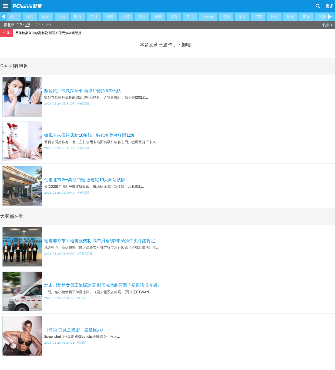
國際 (110, 17)
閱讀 (322, 17)
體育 (174, 17)
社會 (62, 17)
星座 (306, 17)
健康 (142, 17)
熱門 (13, 17)
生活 (190, 17)
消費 (226, 17)
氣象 (327, 25)
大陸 (126, 17)
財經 (78, 17)
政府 (274, 17)
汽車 (258, 17)
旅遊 (242, 17)
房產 (290, 17)
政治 (46, 17)
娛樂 (158, 17)
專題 (30, 17)
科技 (94, 17)
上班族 (208, 17)
